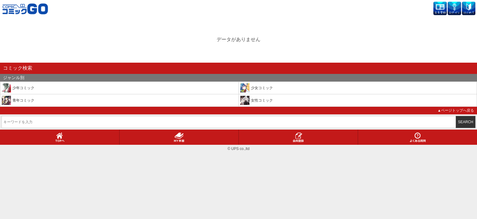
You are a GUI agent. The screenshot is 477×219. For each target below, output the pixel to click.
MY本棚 (179, 137)
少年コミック (23, 88)
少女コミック (262, 88)
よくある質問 (417, 137)
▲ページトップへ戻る (455, 110)
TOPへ (59, 137)
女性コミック (262, 100)
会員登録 (298, 137)
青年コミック (23, 100)
